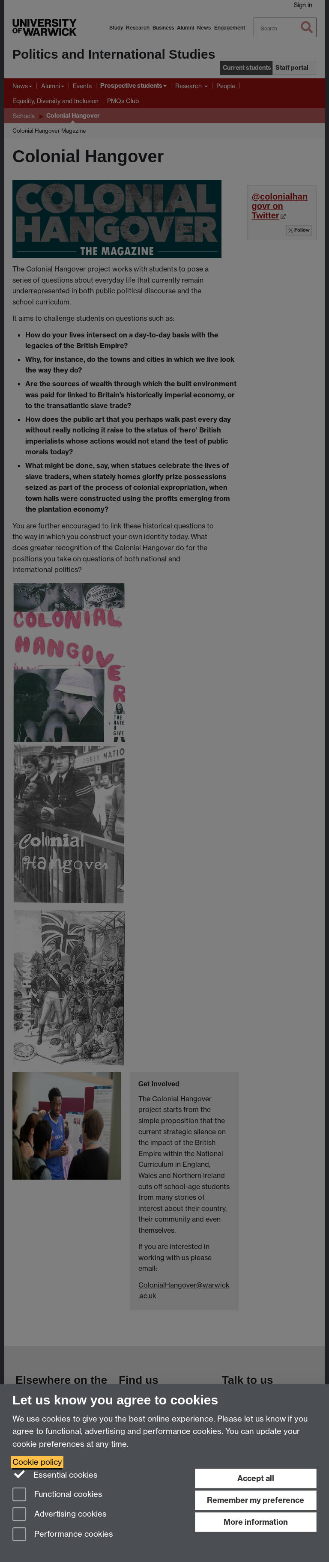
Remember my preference (255, 1500)
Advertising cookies (59, 1515)
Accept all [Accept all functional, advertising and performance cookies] (255, 1478)
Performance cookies (62, 1535)
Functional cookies (57, 1495)
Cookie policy (37, 1462)
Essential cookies (55, 1474)
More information (256, 1522)
